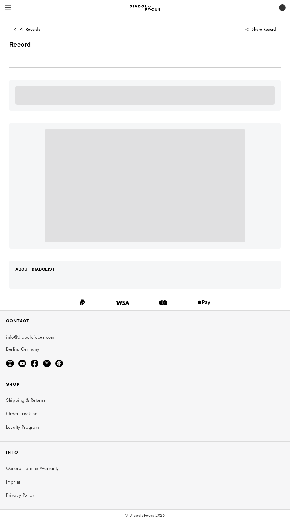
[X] (47, 363)
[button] (282, 7)
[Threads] (59, 363)
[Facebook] (34, 363)
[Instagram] (10, 363)
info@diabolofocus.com (30, 337)
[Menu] (7, 7)
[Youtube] (22, 363)
